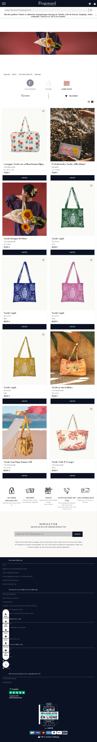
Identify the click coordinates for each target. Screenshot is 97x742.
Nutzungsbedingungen (10, 573)
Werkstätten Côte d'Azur (6, 625)
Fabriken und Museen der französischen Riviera (19, 606)
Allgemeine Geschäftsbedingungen (14, 569)
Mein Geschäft (5, 617)
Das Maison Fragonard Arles (12, 610)
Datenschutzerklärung (10, 580)
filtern (25, 96)
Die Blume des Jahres (6, 654)
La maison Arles (6, 639)
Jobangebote (7, 682)
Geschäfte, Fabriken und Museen (14, 627)
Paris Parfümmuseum (10, 598)
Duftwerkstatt (7, 602)
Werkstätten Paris (6, 632)
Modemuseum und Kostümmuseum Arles (17, 613)
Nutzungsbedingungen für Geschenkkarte (17, 576)
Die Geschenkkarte (9, 594)
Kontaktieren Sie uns (11, 639)
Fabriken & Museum (6, 646)
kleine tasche (67, 84)
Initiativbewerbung (9, 678)
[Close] (95, 15)
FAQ (4, 565)
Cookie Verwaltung (9, 584)
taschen (48, 84)
